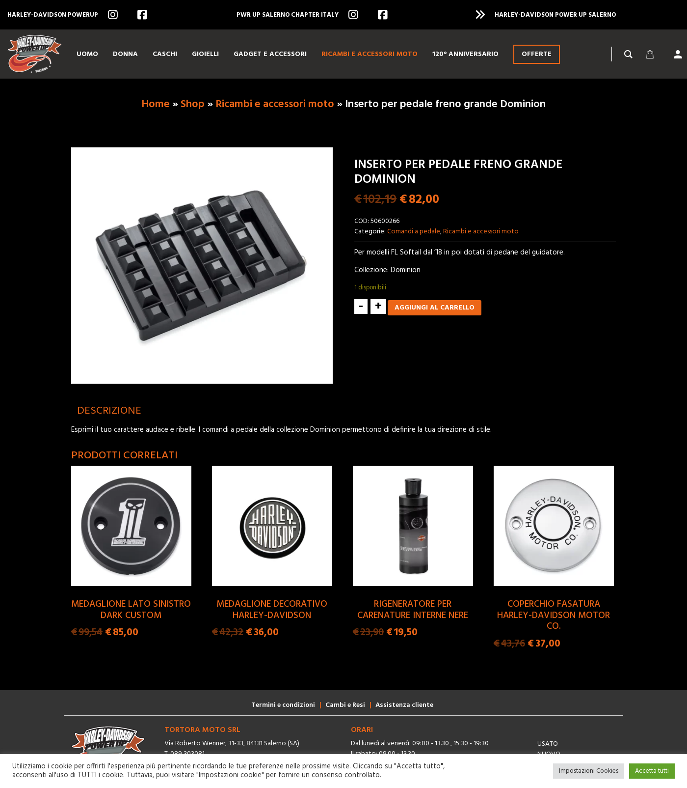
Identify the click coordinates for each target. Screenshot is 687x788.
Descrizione (109, 411)
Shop (193, 104)
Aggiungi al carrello (435, 307)
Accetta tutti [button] (652, 771)
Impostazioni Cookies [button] (588, 771)
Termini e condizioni (283, 705)
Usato (547, 744)
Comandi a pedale (413, 231)
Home (155, 104)
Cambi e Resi (345, 705)
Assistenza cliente (404, 705)
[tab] (109, 410)
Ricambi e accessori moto (274, 104)
